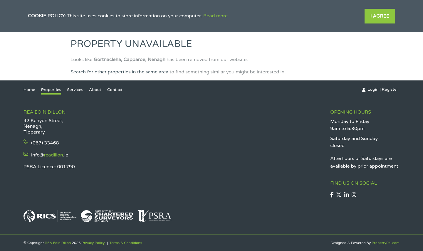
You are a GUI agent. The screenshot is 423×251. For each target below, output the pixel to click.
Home (29, 89)
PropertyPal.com (386, 243)
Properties (51, 89)
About (95, 89)
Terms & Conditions (125, 243)
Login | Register (382, 89)
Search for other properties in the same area (119, 72)
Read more (215, 16)
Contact (114, 89)
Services (75, 89)
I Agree (379, 16)
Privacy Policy (93, 243)
